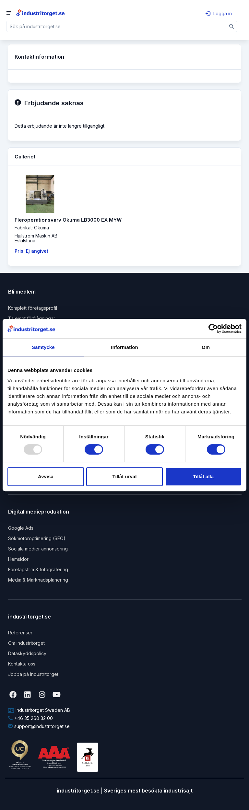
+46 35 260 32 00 (30, 718)
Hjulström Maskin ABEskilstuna (36, 238)
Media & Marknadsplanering (38, 580)
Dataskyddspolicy (27, 653)
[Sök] (232, 26)
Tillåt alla (203, 476)
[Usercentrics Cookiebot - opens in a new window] (213, 328)
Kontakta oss (21, 663)
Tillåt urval (125, 476)
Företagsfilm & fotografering (38, 569)
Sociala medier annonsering (38, 548)
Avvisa (45, 476)
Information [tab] (124, 347)
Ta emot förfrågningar (31, 318)
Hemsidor (18, 559)
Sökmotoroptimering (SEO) (36, 538)
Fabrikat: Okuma (32, 227)
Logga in (219, 13)
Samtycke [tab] (43, 347)
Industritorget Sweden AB (39, 710)
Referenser (20, 632)
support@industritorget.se (39, 726)
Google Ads (20, 528)
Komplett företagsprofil (32, 308)
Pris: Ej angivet (31, 251)
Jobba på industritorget (33, 674)
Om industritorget (26, 643)
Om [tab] (206, 347)
